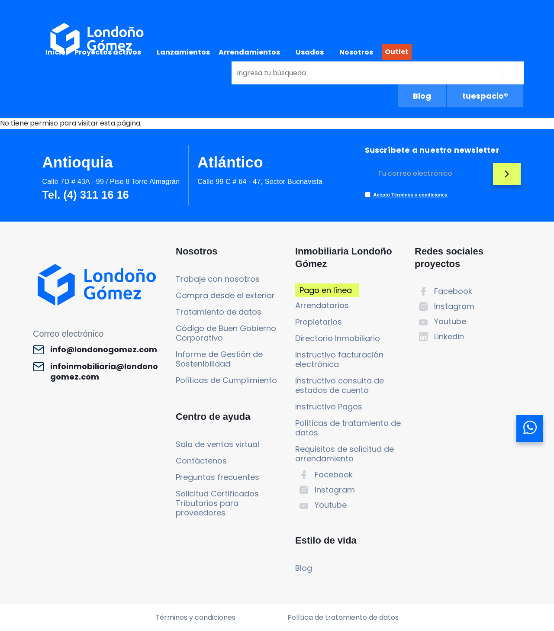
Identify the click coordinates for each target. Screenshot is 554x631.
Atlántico (230, 162)
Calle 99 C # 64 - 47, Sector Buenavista (259, 181)
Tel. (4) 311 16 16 (85, 195)
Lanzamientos (183, 52)
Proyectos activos (107, 52)
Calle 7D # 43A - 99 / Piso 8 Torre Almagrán (111, 181)
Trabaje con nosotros (218, 279)
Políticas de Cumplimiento (226, 380)
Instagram (335, 489)
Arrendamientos (249, 52)
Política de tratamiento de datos (343, 617)
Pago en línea (326, 290)
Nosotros (356, 52)
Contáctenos (201, 460)
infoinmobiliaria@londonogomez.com (104, 371)
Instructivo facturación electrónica (339, 359)
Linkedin (449, 336)
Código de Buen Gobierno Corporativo (226, 333)
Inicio (55, 52)
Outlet (397, 52)
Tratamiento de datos (218, 311)
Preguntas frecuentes (217, 477)
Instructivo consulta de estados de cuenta (339, 385)
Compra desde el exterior (225, 295)
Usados (310, 52)
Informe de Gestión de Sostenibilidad (219, 359)
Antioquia (77, 162)
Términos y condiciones (195, 617)
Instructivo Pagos (328, 406)
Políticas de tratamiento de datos (348, 428)
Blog (422, 95)
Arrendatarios (322, 305)
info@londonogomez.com (103, 349)
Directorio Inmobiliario (337, 338)
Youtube (331, 504)
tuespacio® (485, 95)
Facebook (334, 474)
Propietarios (318, 321)
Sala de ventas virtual (217, 444)
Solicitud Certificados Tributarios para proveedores (217, 503)
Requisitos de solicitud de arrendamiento (344, 454)
